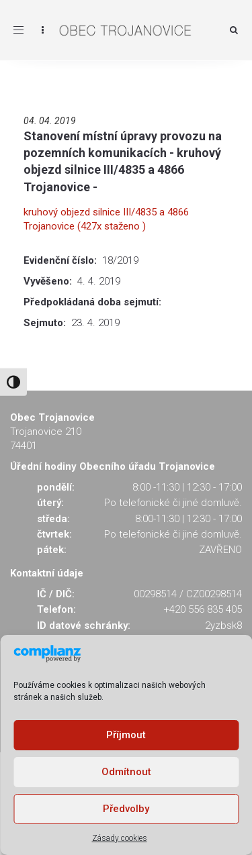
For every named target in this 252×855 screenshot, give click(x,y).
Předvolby (126, 809)
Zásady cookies (119, 838)
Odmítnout (126, 772)
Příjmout (126, 735)
